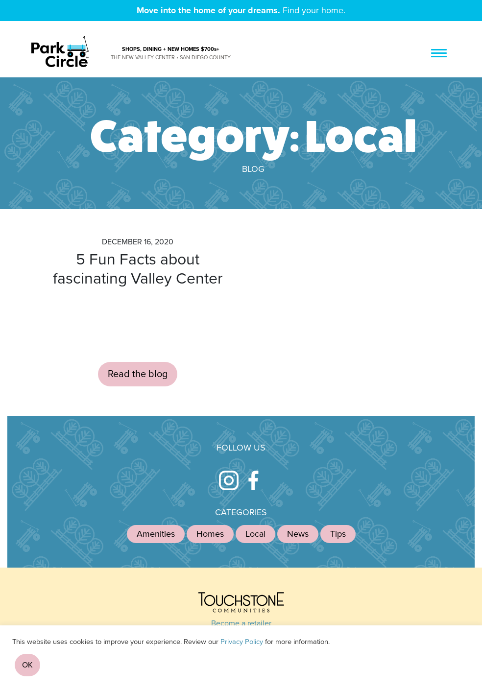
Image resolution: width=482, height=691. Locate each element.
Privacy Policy (241, 642)
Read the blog (138, 374)
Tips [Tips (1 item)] (338, 533)
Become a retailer (241, 623)
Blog (253, 169)
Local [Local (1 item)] (255, 533)
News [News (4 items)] (298, 533)
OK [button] (27, 665)
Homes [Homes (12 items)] (210, 533)
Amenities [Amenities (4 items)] (156, 533)
